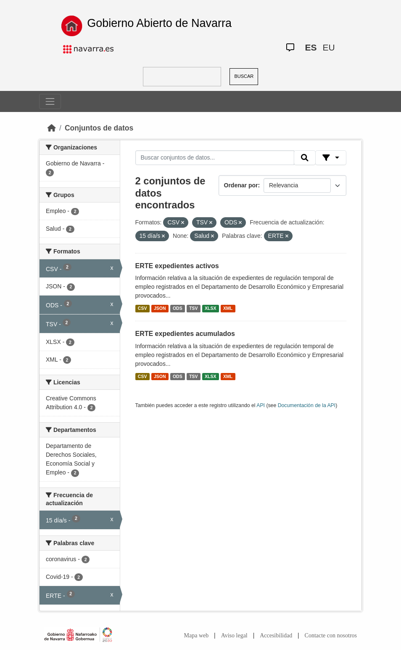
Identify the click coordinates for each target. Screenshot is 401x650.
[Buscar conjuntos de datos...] (214, 157)
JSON (160, 308)
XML (227, 308)
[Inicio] (51, 128)
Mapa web (196, 635)
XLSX (210, 308)
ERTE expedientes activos (177, 265)
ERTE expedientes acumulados (185, 333)
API (260, 405)
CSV (142, 308)
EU (329, 47)
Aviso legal (234, 635)
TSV (193, 308)
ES (311, 47)
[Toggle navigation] (50, 101)
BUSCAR (243, 76)
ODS (177, 308)
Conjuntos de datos (99, 128)
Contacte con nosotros (331, 635)
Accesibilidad (276, 635)
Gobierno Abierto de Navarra (159, 23)
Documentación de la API (307, 405)
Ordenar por (241, 185)
